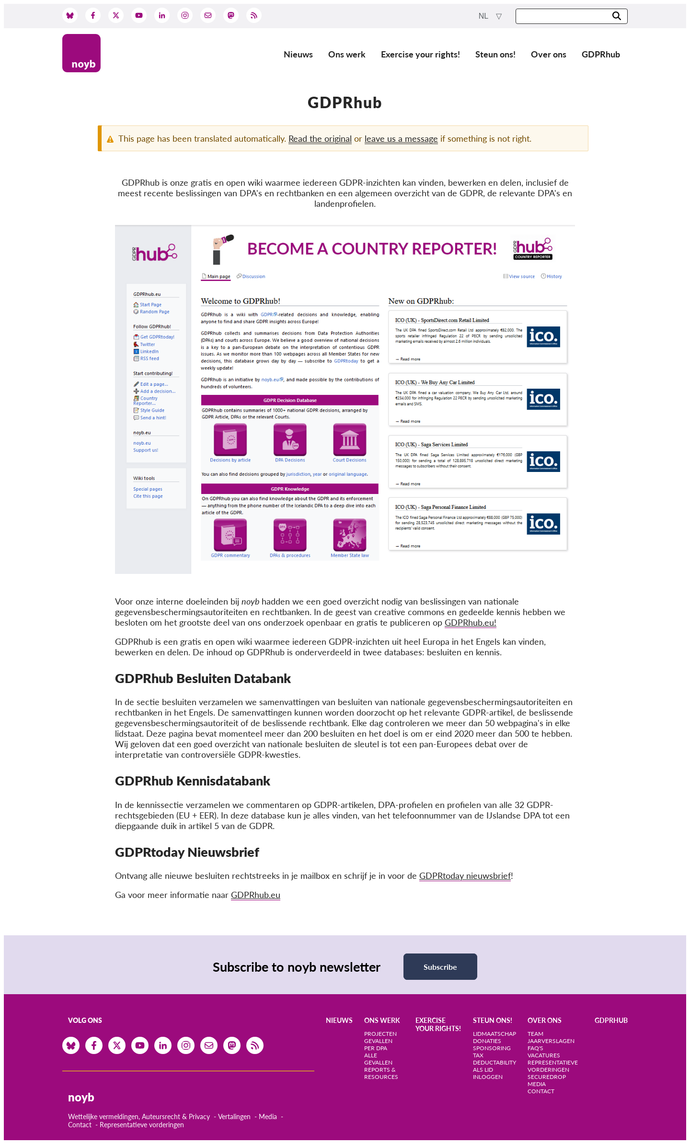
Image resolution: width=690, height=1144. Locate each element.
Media (268, 1116)
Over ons (548, 54)
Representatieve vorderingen (142, 1125)
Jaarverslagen (551, 1040)
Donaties (487, 1040)
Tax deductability (494, 1059)
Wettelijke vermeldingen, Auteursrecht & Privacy (139, 1116)
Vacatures (544, 1055)
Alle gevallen (378, 1059)
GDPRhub (601, 54)
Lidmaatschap (494, 1033)
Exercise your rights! (420, 54)
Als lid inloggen (488, 1073)
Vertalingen (234, 1116)
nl (484, 16)
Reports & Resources (381, 1073)
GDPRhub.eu (255, 894)
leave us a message (401, 138)
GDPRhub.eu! (470, 622)
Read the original (320, 138)
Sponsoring (492, 1048)
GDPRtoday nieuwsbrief (465, 875)
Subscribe (440, 966)
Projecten (380, 1033)
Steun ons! (495, 54)
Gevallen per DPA (378, 1044)
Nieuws (298, 54)
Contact (80, 1125)
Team (535, 1033)
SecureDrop (547, 1076)
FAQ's (535, 1048)
